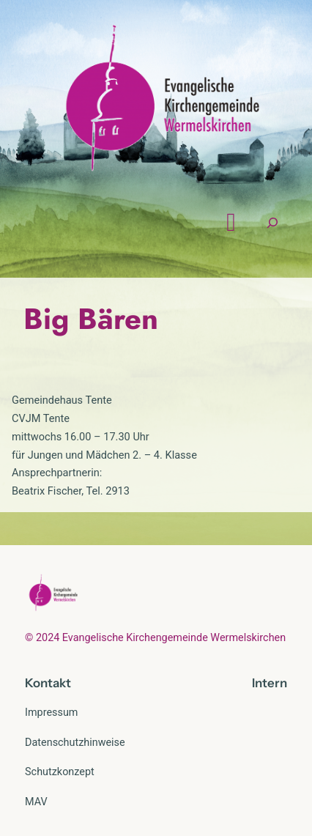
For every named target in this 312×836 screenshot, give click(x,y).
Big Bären (90, 318)
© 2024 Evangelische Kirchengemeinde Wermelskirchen (155, 638)
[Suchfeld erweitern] (272, 222)
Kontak (45, 683)
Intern (269, 683)
